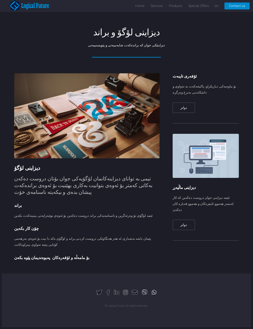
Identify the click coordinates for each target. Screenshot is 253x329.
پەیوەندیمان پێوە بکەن (32, 257)
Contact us (237, 6)
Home (140, 6)
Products (176, 6)
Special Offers (198, 6)
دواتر (183, 108)
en (217, 6)
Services (156, 6)
